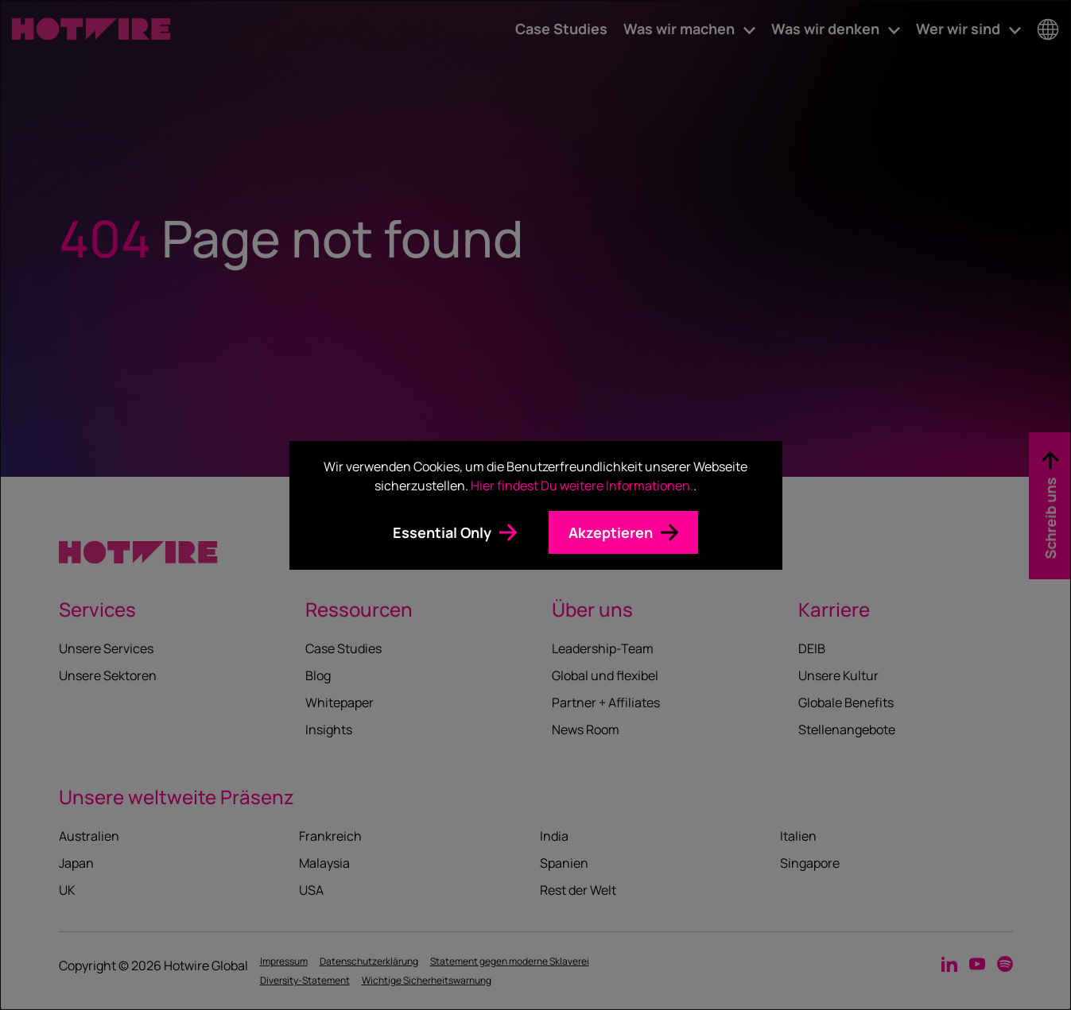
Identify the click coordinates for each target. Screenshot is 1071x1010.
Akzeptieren (610, 532)
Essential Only (442, 532)
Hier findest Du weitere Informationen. (582, 485)
